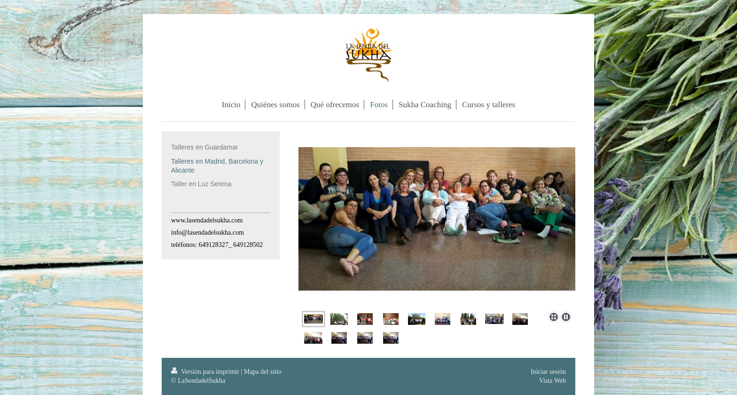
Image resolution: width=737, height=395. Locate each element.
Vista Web (552, 380)
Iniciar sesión (548, 371)
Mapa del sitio (263, 371)
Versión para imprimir (206, 371)
